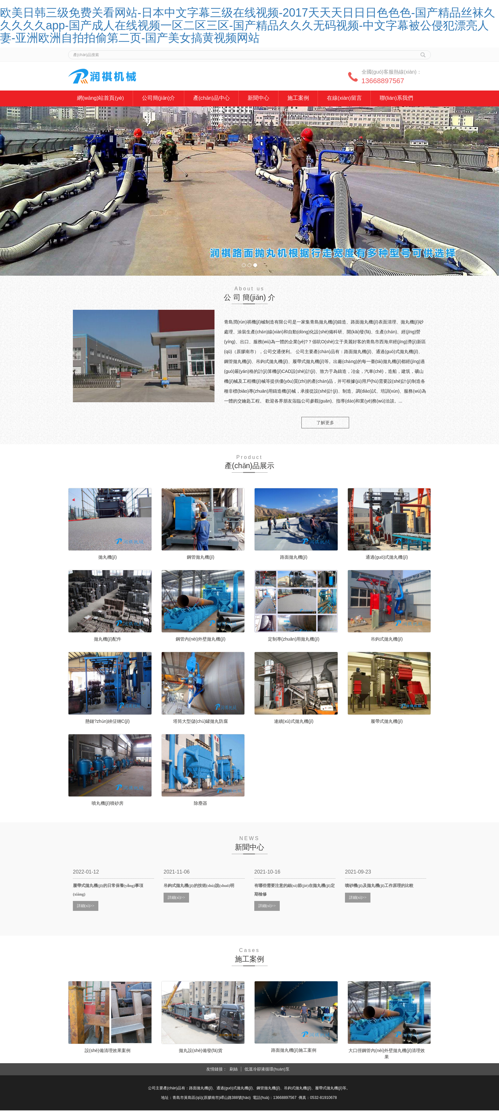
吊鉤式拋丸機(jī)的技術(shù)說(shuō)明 (199, 886)
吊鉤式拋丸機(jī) (387, 639)
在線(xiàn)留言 (350, 98)
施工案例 (302, 98)
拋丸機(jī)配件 (107, 639)
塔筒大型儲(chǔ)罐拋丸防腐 (200, 721)
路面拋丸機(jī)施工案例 (293, 1050)
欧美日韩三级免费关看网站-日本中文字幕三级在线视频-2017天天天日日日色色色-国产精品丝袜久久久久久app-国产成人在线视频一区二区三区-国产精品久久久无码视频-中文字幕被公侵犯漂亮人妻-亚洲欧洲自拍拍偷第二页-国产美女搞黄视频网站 (247, 25)
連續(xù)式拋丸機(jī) (293, 721)
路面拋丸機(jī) (293, 557)
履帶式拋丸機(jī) (387, 721)
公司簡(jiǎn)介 (160, 98)
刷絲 (233, 1069)
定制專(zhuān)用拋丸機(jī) (294, 639)
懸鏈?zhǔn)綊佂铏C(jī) (107, 721)
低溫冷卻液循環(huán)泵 (267, 1069)
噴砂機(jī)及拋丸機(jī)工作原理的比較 (379, 886)
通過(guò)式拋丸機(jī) (387, 557)
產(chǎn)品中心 (214, 98)
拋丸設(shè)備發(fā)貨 (200, 1050)
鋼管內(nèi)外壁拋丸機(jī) (200, 639)
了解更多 (325, 422)
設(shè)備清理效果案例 (107, 1050)
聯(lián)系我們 (403, 98)
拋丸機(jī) (107, 557)
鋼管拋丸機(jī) (200, 557)
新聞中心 (262, 98)
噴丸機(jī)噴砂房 (107, 803)
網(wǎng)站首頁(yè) (101, 98)
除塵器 (200, 803)
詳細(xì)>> (86, 906)
